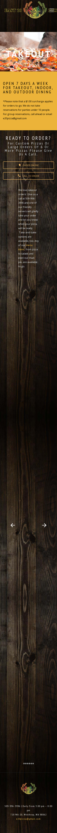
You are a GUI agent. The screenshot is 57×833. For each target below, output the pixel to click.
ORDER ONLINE (28, 165)
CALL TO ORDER (28, 175)
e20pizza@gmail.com (28, 818)
